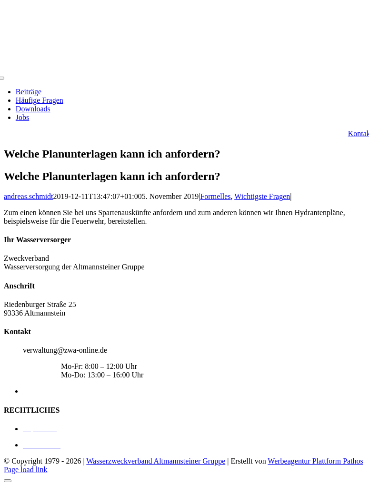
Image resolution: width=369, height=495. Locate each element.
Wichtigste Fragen (262, 196)
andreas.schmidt (28, 196)
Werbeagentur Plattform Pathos (315, 461)
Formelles (215, 196)
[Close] (7, 480)
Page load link (26, 469)
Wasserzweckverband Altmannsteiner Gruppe (155, 461)
